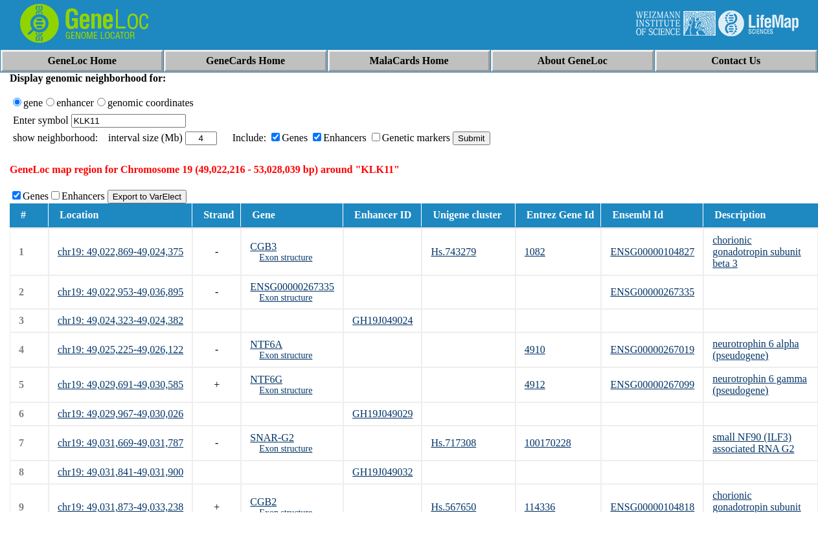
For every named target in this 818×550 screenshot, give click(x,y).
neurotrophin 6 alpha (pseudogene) (755, 349)
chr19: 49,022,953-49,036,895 (120, 291)
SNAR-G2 (272, 437)
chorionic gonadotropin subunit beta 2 (756, 507)
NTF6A (266, 344)
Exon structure (285, 257)
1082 (535, 251)
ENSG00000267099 (652, 384)
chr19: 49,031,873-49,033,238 (120, 506)
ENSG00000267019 (652, 349)
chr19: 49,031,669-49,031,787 (120, 442)
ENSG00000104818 (652, 506)
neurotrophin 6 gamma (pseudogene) (759, 384)
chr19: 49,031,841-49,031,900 (120, 471)
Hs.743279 (453, 251)
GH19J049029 (382, 413)
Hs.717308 (453, 442)
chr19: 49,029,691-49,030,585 (120, 384)
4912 (535, 384)
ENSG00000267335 (292, 286)
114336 (540, 506)
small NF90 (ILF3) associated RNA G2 (753, 442)
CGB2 (263, 501)
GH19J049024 (382, 320)
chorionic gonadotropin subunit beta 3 (756, 252)
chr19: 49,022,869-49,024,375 (120, 251)
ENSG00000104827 (652, 251)
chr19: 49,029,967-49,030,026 (120, 413)
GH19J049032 (382, 471)
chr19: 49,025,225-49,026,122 (120, 349)
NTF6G (266, 379)
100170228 (548, 442)
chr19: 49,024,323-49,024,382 (120, 320)
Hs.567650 (453, 506)
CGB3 (263, 246)
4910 (535, 349)
